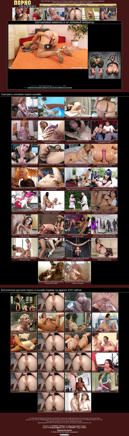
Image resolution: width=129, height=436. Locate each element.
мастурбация (59, 87)
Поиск (78, 5)
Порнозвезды (93, 5)
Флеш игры (108, 5)
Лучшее (62, 5)
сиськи (51, 87)
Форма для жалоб (64, 430)
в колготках (68, 87)
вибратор (45, 87)
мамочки (31, 87)
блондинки (38, 87)
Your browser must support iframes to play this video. (48, 54)
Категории (47, 5)
